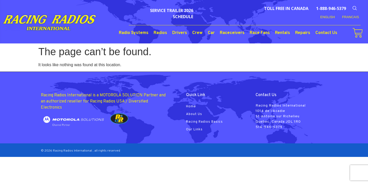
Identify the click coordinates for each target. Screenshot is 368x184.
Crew (197, 33)
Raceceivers (232, 33)
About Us (194, 114)
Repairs (302, 33)
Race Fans (260, 33)
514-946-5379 (269, 127)
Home (191, 107)
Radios (160, 33)
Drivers (179, 33)
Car (211, 33)
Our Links (194, 130)
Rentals (282, 33)
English (327, 17)
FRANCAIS (350, 17)
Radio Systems (133, 33)
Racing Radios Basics (204, 122)
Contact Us (326, 33)
